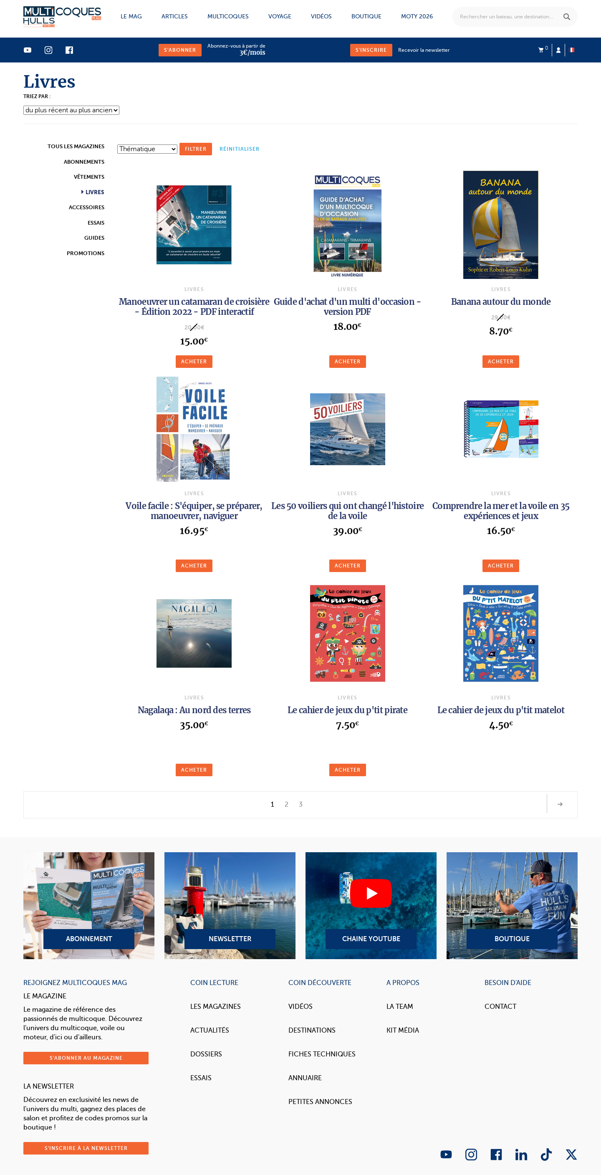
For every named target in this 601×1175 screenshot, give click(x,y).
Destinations (312, 1030)
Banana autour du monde (501, 301)
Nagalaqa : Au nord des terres (194, 710)
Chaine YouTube (371, 905)
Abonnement (88, 905)
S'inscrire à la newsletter (86, 1148)
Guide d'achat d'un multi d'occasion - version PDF (348, 306)
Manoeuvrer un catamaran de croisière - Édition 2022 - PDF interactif (194, 306)
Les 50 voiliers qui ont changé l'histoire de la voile (347, 511)
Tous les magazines (76, 146)
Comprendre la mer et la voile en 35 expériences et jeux (501, 511)
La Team (399, 1006)
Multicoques (228, 16)
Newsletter (229, 905)
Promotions (85, 253)
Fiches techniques (322, 1054)
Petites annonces (320, 1102)
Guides (94, 238)
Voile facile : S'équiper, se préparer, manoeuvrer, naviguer (194, 511)
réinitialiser (240, 149)
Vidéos (321, 16)
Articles (175, 16)
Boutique (366, 16)
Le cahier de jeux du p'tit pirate (347, 710)
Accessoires (86, 207)
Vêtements (89, 177)
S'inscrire (371, 50)
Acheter (194, 362)
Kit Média (402, 1030)
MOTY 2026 (417, 16)
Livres (94, 192)
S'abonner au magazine (86, 1058)
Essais (96, 223)
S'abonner (180, 50)
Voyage (279, 16)
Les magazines (215, 1006)
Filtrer (196, 149)
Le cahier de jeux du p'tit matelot (501, 710)
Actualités (209, 1030)
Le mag (131, 16)
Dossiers (206, 1054)
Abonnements (84, 162)
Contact (500, 1006)
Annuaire (305, 1078)
